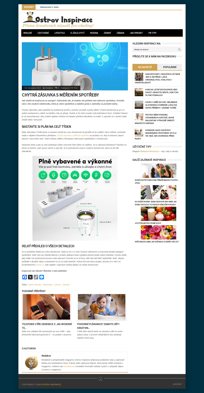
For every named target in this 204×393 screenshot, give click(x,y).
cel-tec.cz (40, 265)
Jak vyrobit (136, 32)
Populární (169, 67)
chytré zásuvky (34, 284)
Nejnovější (145, 67)
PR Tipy (152, 32)
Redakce (49, 88)
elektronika (47, 284)
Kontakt (177, 384)
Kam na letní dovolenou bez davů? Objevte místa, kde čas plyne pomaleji (161, 92)
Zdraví (107, 32)
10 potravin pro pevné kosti (148, 223)
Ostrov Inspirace (51, 384)
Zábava (120, 32)
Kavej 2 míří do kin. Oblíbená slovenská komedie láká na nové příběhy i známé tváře (161, 105)
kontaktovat (69, 366)
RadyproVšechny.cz (150, 151)
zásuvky (66, 284)
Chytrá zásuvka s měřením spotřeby (73, 135)
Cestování (43, 32)
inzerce (57, 284)
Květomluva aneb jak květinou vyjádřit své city (157, 241)
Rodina (94, 32)
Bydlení (27, 32)
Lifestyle (60, 32)
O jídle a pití (77, 32)
